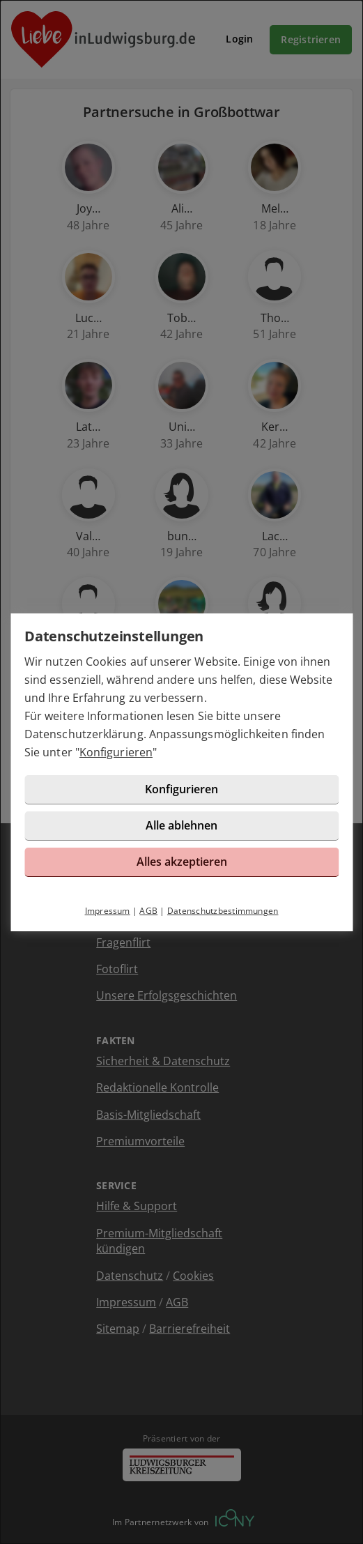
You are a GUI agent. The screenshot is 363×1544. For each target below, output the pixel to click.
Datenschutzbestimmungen (223, 911)
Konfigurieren (116, 752)
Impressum (107, 911)
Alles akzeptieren (182, 861)
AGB (148, 911)
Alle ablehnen (181, 825)
